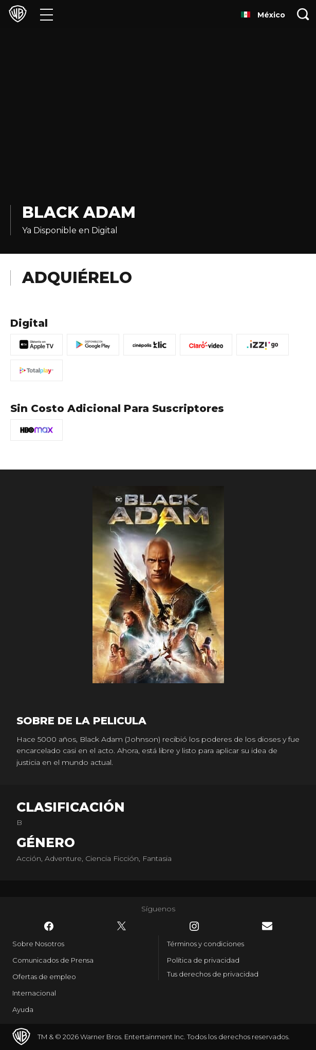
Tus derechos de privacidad (212, 974)
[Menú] (46, 14)
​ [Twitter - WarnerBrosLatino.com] (122, 926)
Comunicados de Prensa (53, 960)
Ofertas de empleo (44, 976)
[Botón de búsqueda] (303, 14)
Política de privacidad (203, 960)
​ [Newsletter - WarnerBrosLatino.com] (267, 926)
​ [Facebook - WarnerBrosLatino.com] (49, 926)
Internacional (34, 993)
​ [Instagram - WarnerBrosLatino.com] (194, 926)
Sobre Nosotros (38, 944)
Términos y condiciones (205, 944)
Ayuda (22, 1009)
